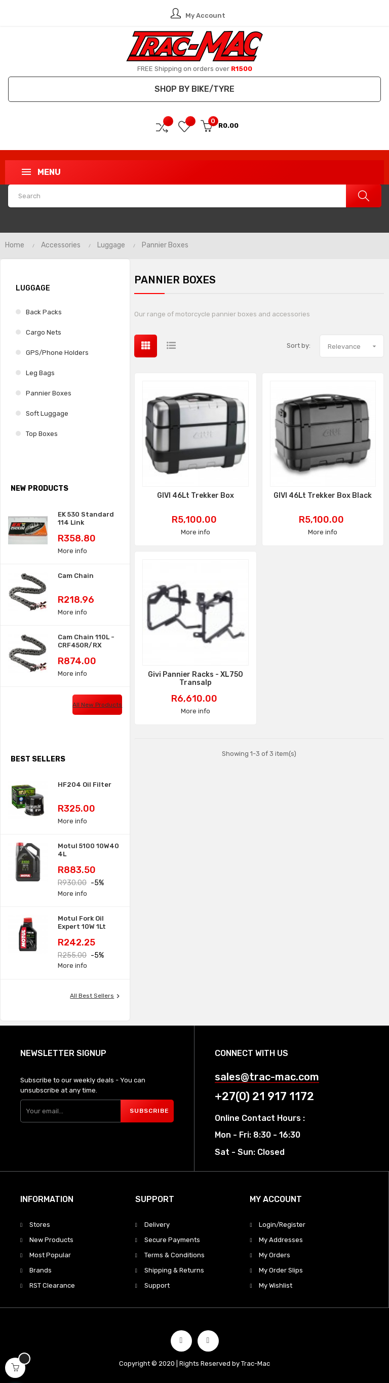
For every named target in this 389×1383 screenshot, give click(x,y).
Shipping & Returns (174, 1270)
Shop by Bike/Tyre (194, 89)
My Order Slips (281, 1270)
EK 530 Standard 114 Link (86, 518)
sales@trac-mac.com (267, 1077)
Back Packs (44, 312)
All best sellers (96, 996)
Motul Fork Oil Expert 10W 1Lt (82, 922)
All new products (97, 704)
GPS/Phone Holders (57, 352)
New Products (51, 1240)
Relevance (355, 346)
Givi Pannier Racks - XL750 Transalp (195, 679)
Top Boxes (42, 434)
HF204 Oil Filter (84, 784)
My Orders (274, 1255)
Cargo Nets (43, 332)
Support (157, 1285)
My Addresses (281, 1240)
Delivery (157, 1224)
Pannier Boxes (48, 393)
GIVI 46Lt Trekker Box (195, 496)
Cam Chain (76, 575)
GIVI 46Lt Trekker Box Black (323, 496)
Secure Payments (172, 1240)
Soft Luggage (47, 413)
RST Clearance (52, 1285)
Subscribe (149, 1110)
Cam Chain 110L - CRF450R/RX (86, 641)
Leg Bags (40, 373)
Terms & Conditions (174, 1255)
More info (72, 551)
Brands (40, 1270)
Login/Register (282, 1224)
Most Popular (50, 1255)
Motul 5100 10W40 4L (88, 850)
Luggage (33, 288)
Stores (39, 1224)
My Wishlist (275, 1285)
